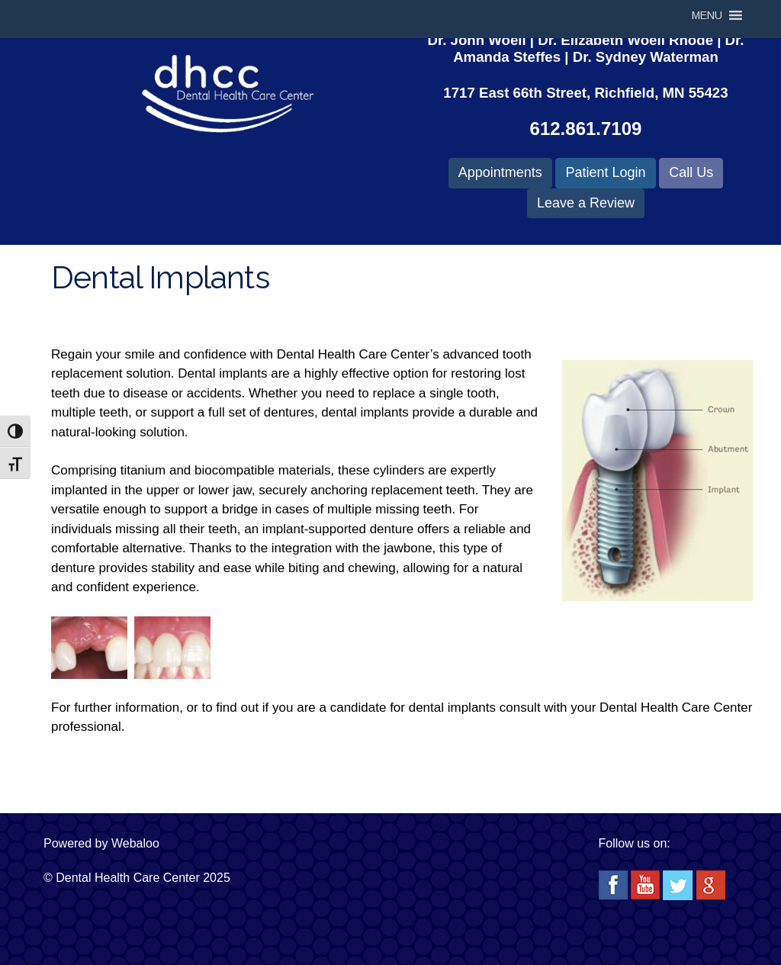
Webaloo (135, 843)
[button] (707, 15)
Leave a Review (586, 203)
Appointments (500, 172)
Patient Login (605, 172)
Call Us (691, 172)
